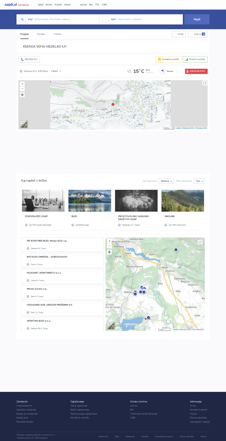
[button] (22, 94)
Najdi (197, 19)
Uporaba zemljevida (26, 409)
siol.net (83, 4)
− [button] (22, 88)
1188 (104, 4)
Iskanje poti (22, 417)
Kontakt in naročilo (79, 417)
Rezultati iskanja (24, 421)
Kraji (117, 436)
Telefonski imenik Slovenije (143, 413)
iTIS (97, 4)
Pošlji (180, 34)
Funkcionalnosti (24, 405)
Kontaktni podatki (170, 59)
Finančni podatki (197, 59)
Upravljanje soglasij (200, 421)
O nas (193, 405)
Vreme (67, 4)
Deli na (199, 34)
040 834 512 (31, 59)
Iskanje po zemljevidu (27, 413)
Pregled (24, 34)
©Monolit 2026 (187, 128)
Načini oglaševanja (79, 409)
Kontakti (41, 34)
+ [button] (22, 84)
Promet (58, 4)
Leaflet (178, 128)
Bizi (91, 4)
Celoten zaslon (204, 83)
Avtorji (193, 413)
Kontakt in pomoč (198, 409)
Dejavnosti (103, 436)
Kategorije (130, 436)
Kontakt (144, 436)
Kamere (170, 71)
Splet (40, 4)
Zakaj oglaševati (78, 405)
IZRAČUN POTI (197, 71)
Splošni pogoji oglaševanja (83, 413)
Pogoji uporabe (187, 436)
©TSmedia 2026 (200, 128)
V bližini (57, 34)
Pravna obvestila (198, 417)
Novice (49, 4)
